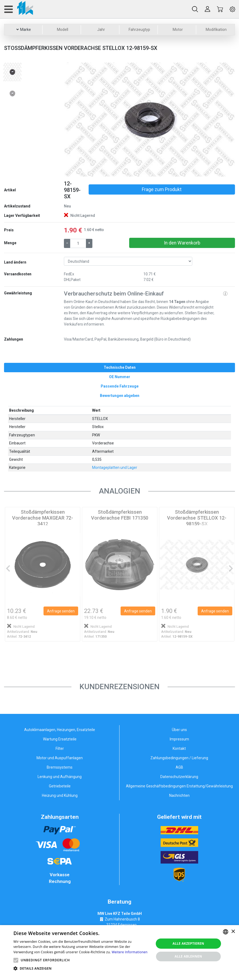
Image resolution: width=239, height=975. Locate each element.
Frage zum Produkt (162, 189)
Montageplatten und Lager (114, 467)
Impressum (179, 739)
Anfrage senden (61, 611)
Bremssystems (60, 767)
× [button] (233, 932)
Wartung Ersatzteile (60, 739)
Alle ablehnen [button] (188, 956)
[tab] (119, 367)
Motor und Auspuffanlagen (60, 758)
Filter (60, 748)
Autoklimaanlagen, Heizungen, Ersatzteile (59, 730)
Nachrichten (179, 795)
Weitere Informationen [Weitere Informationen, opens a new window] (130, 952)
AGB (179, 767)
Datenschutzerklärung (179, 777)
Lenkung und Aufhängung (60, 777)
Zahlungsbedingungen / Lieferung (179, 758)
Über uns (179, 730)
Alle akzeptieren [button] (188, 943)
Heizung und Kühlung (60, 795)
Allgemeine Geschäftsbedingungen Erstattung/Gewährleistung (179, 786)
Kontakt (179, 748)
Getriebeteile (60, 786)
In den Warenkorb (182, 243)
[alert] (119, 950)
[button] (77, 120)
